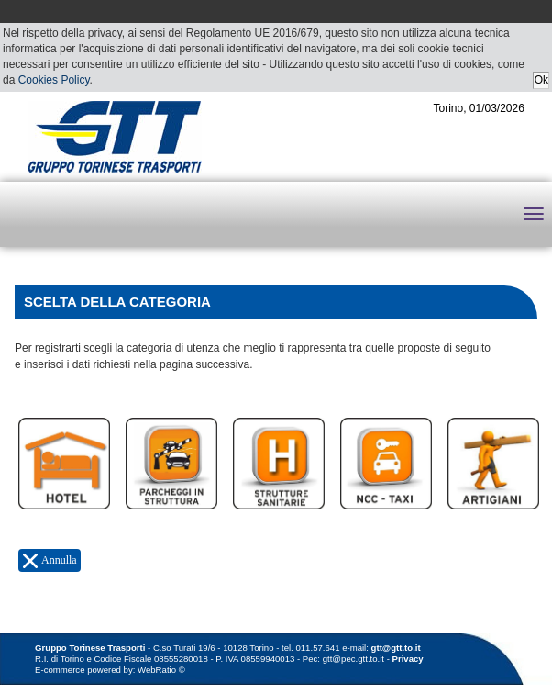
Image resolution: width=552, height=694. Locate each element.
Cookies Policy (54, 79)
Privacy (408, 659)
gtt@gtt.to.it (396, 648)
